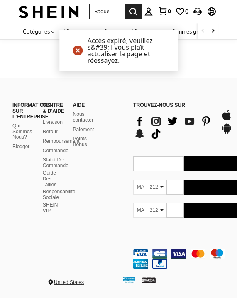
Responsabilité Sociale (59, 194)
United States (69, 282)
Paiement (83, 129)
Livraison (53, 122)
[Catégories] (39, 31)
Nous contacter (83, 117)
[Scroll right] (213, 31)
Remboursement (61, 141)
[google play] (226, 132)
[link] (164, 11)
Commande (55, 151)
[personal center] (149, 12)
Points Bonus (80, 141)
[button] (107, 11)
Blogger (20, 146)
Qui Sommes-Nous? (23, 131)
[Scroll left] (203, 31)
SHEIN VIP (50, 208)
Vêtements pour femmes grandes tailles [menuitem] (181, 31)
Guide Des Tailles (49, 178)
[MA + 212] (149, 187)
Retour (50, 132)
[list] (173, 127)
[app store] (226, 119)
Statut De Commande (55, 162)
